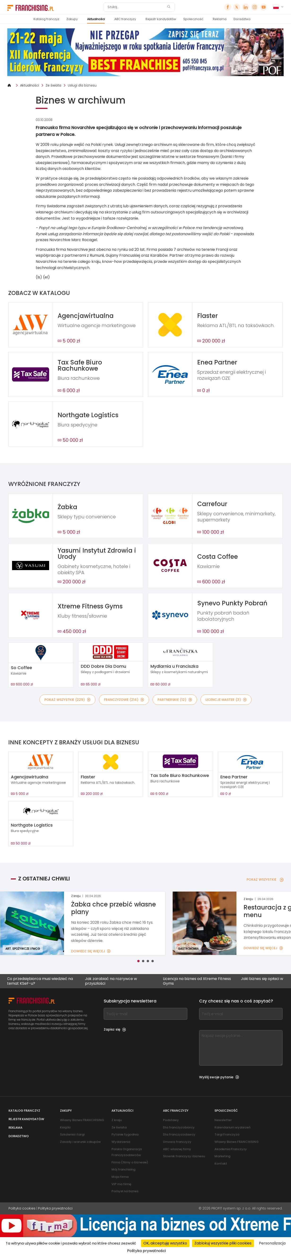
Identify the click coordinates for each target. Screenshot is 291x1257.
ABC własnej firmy (177, 1149)
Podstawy (171, 1120)
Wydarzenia (120, 1142)
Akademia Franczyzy (230, 1149)
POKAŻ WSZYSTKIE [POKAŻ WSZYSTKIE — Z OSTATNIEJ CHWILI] (265, 879)
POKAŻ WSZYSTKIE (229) (67, 699)
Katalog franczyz (46, 19)
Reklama (220, 19)
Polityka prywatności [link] (146, 1250)
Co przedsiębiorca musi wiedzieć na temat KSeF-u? (39, 980)
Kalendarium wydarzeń (232, 1127)
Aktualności (96, 19)
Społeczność (193, 19)
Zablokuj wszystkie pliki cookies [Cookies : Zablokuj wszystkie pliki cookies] (223, 1243)
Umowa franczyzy (177, 1142)
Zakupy (72, 19)
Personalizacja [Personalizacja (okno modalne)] (272, 1243)
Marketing (222, 1156)
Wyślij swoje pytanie (219, 1077)
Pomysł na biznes (124, 1191)
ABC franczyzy (125, 19)
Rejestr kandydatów (161, 19)
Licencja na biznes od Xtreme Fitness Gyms (196, 980)
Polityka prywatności (55, 1208)
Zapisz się (115, 1029)
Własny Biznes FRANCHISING (82, 1120)
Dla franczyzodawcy (179, 1134)
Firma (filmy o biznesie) (129, 1162)
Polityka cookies (22, 1208)
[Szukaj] (136, 7)
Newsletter (223, 1120)
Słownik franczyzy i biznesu (184, 1156)
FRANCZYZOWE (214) (124, 699)
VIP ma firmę (121, 1184)
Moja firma (119, 1177)
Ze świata (53, 85)
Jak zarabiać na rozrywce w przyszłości (110, 980)
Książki (65, 1127)
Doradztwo (242, 19)
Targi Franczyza (226, 1134)
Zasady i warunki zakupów (80, 1142)
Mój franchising (123, 1169)
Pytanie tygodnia (124, 1134)
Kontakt (220, 1163)
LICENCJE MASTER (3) (226, 699)
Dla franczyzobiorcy (179, 1127)
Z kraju (116, 1120)
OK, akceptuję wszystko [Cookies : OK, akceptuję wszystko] (165, 1243)
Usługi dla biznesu (82, 85)
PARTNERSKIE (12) (175, 699)
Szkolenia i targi (72, 1134)
